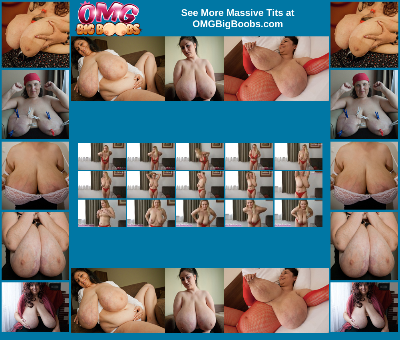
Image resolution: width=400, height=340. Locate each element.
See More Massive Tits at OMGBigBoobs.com (238, 18)
